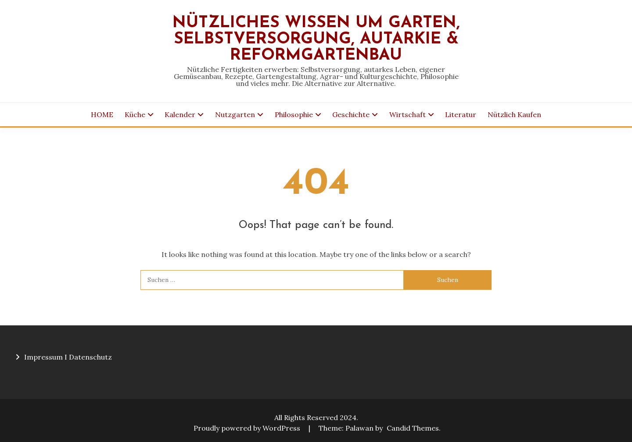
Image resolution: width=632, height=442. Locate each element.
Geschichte (351, 114)
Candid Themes (413, 428)
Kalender (180, 114)
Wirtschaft (407, 114)
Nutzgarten (235, 114)
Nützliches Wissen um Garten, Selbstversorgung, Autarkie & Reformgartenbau (316, 39)
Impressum (43, 357)
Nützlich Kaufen (514, 114)
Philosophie (294, 114)
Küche (135, 114)
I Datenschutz (88, 357)
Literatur (460, 114)
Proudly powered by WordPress (248, 428)
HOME (102, 114)
